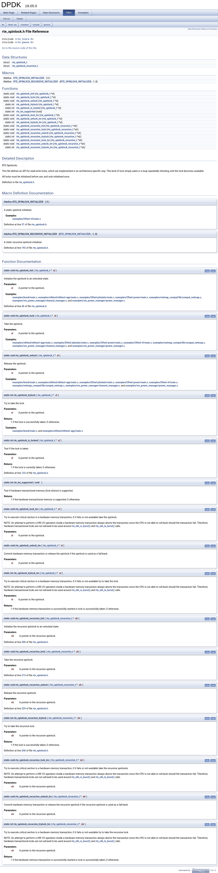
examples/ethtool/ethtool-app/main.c (58, 297)
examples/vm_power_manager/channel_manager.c (39, 300)
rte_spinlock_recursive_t (25, 66)
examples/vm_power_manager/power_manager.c (98, 300)
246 (24, 750)
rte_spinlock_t (19, 62)
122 (24, 473)
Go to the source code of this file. (19, 48)
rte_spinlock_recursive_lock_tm (33, 140)
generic (47, 25)
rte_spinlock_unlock (27, 100)
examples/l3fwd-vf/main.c (26, 218)
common (25, 25)
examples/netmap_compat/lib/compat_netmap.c (175, 297)
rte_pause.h (24, 42)
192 (24, 247)
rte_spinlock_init (25, 93)
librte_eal (12, 25)
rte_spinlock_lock (25, 97)
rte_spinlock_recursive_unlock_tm (34, 143)
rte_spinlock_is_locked (28, 108)
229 (24, 708)
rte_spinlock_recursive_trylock (32, 136)
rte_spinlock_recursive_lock (31, 129)
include (36, 25)
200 (24, 642)
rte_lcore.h (24, 39)
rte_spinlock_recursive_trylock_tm (34, 147)
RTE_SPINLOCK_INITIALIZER (28, 78)
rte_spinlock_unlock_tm (29, 118)
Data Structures (194, 29)
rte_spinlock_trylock (27, 104)
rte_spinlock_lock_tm (27, 115)
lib (3, 25)
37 (23, 224)
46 (23, 306)
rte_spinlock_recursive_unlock (32, 133)
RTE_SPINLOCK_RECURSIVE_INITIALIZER (35, 81)
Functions (213, 29)
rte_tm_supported (25, 111)
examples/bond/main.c (24, 297)
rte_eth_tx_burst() (105, 526)
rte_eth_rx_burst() (81, 526)
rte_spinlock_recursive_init (30, 125)
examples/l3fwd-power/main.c (131, 297)
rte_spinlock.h (26, 182)
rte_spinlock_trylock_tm (29, 122)
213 (24, 675)
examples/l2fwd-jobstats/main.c (96, 297)
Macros (205, 29)
